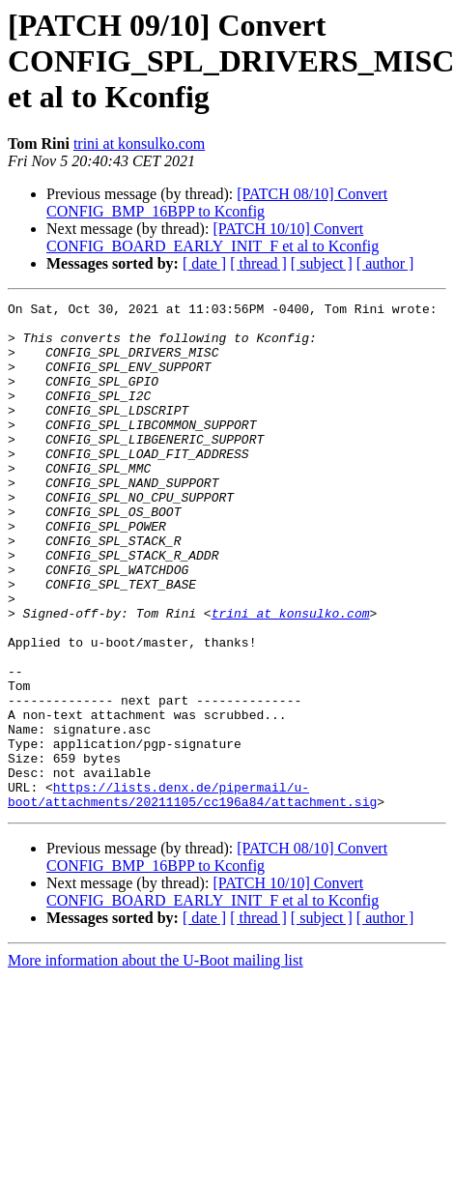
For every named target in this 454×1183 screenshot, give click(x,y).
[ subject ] (322, 263)
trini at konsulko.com (139, 143)
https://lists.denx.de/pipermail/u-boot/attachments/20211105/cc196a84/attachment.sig (192, 894)
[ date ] (204, 263)
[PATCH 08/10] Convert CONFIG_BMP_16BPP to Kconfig (216, 202)
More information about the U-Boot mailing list (155, 1061)
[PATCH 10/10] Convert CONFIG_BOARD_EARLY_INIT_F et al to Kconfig (212, 237)
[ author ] (385, 263)
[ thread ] (258, 263)
